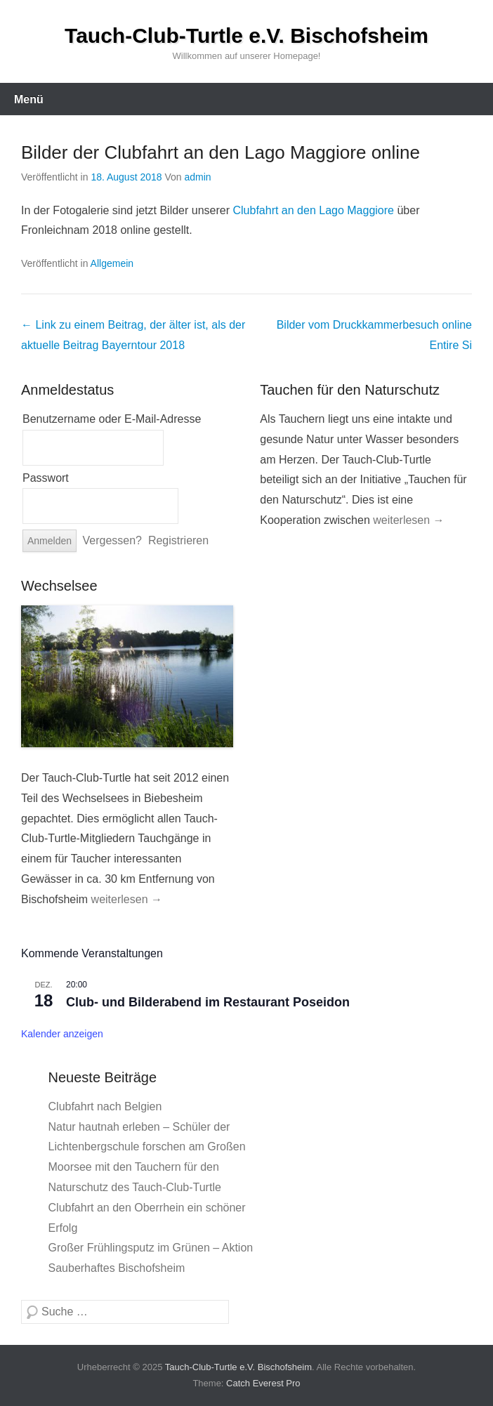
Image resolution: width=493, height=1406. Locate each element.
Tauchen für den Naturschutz (350, 390)
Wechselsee (59, 585)
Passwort (45, 478)
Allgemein (112, 263)
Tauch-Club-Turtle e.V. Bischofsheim (246, 35)
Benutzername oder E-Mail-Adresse (111, 419)
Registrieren (178, 540)
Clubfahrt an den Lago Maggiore (313, 210)
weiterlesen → (408, 520)
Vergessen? (113, 540)
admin (198, 177)
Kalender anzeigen (62, 1033)
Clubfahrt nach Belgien (105, 1106)
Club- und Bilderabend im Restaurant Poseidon (208, 1002)
